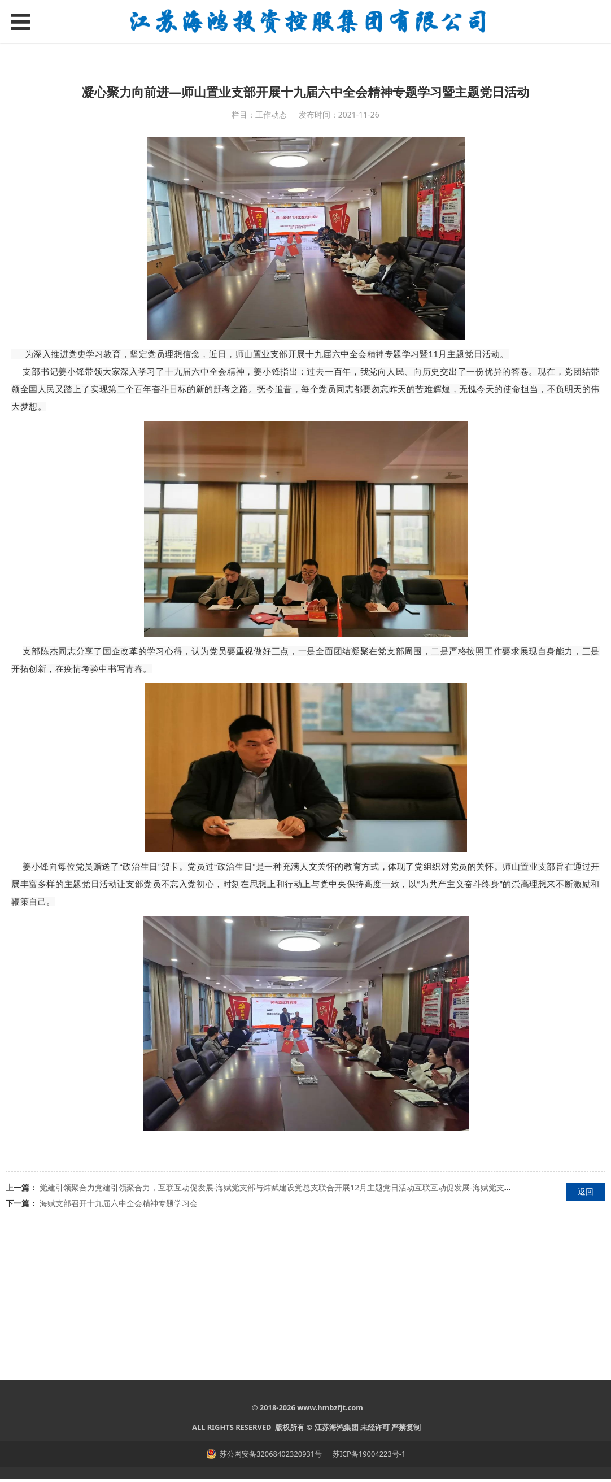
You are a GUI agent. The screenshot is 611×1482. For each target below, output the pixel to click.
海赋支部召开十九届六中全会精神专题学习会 (119, 1352)
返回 (585, 1340)
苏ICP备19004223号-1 (367, 1457)
